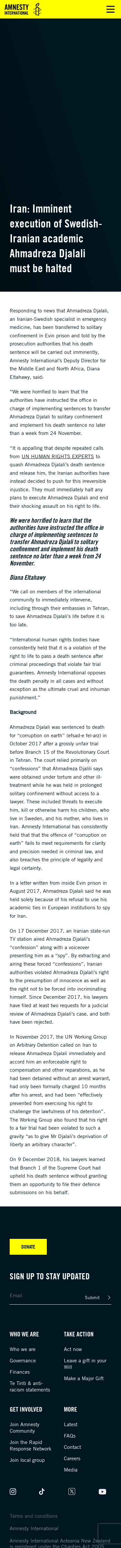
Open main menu (110, 9)
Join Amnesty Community (24, 1427)
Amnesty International (34, 1528)
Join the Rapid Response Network (30, 1445)
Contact (72, 1447)
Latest (70, 1424)
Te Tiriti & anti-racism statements (30, 1386)
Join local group (27, 1460)
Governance (23, 1360)
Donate (28, 1246)
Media (70, 1469)
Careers (72, 1458)
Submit (92, 1297)
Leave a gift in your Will (85, 1363)
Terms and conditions (33, 1516)
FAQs (70, 1435)
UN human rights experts (58, 456)
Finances (20, 1371)
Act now (73, 1349)
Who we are (22, 1349)
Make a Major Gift (84, 1378)
